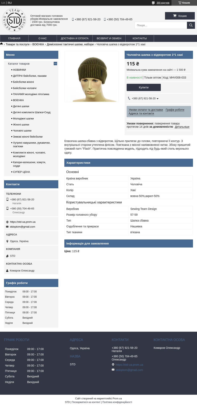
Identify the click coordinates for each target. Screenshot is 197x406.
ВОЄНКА (38, 44)
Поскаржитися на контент (86, 402)
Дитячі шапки (21, 106)
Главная (14, 38)
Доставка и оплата (74, 38)
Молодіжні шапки (23, 118)
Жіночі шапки (21, 124)
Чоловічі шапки (22, 130)
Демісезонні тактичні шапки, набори (70, 44)
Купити (144, 87)
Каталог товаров (19, 63)
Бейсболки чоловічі (24, 88)
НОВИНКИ (19, 69)
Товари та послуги (17, 44)
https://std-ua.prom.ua (22, 221)
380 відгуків (163, 2)
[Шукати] (191, 25)
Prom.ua (117, 398)
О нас (43, 38)
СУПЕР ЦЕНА (21, 171)
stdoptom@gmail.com (22, 226)
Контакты (140, 38)
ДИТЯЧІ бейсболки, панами (29, 75)
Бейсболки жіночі (23, 81)
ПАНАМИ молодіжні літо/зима (31, 94)
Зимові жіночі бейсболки (28, 136)
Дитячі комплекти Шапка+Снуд (31, 112)
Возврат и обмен (109, 38)
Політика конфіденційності (117, 402)
